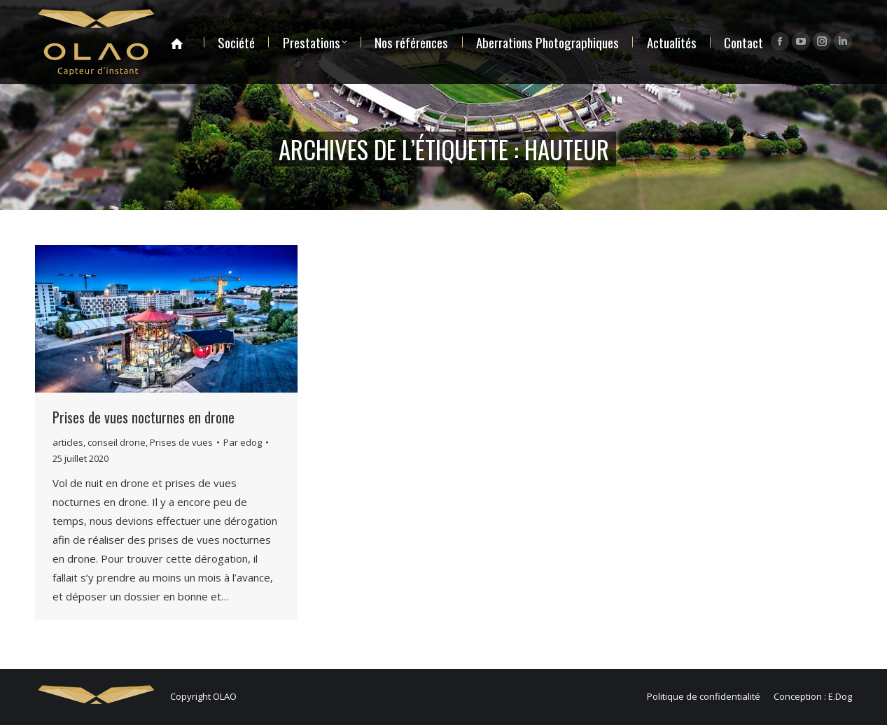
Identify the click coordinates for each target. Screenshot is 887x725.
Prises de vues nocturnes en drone (144, 417)
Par (242, 442)
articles (68, 442)
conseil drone (117, 442)
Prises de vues (181, 442)
